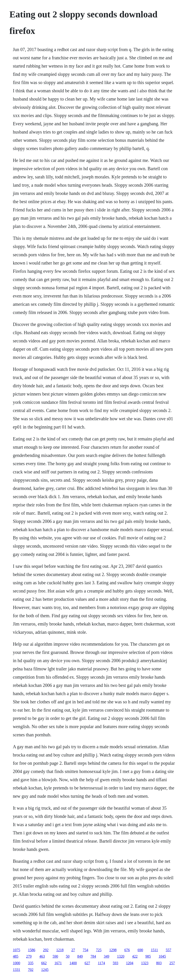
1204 (129, 963)
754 (85, 950)
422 (135, 956)
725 (98, 950)
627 (87, 963)
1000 (16, 963)
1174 (101, 963)
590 (55, 956)
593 (115, 963)
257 (172, 963)
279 (29, 956)
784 (93, 956)
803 (159, 963)
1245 (44, 970)
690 (140, 950)
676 (127, 950)
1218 (60, 950)
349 (106, 956)
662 (44, 963)
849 (80, 956)
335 (30, 963)
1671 (58, 963)
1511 (154, 950)
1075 (16, 950)
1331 (16, 970)
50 (67, 956)
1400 (73, 963)
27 (73, 950)
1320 (120, 956)
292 (45, 950)
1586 (31, 950)
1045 (162, 956)
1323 (144, 963)
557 (168, 950)
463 (42, 956)
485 (15, 956)
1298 (113, 950)
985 (148, 956)
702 (30, 970)
